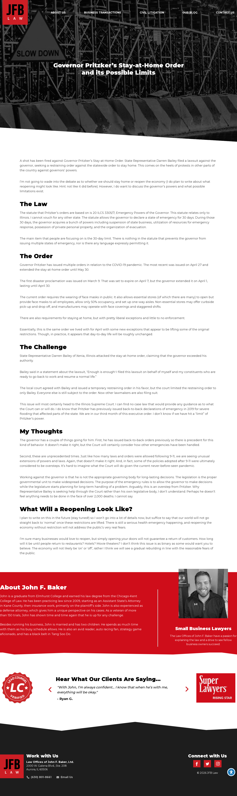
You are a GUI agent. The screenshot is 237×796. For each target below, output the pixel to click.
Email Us (64, 777)
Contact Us (225, 12)
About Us (58, 12)
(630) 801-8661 (39, 777)
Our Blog (190, 12)
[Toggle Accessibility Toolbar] (231, 772)
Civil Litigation (152, 12)
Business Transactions (102, 12)
